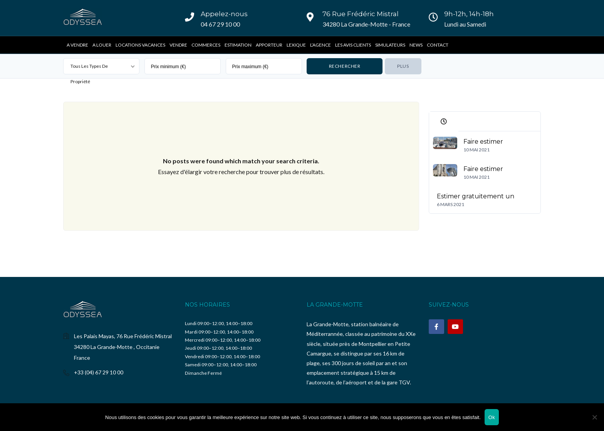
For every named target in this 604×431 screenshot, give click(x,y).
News (416, 45)
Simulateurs (390, 45)
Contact (437, 45)
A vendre (77, 45)
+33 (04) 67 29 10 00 (98, 372)
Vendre (178, 45)
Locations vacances (140, 45)
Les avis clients (353, 45)
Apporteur (269, 45)
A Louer (101, 45)
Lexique (296, 45)
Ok (491, 417)
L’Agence (320, 45)
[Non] (594, 417)
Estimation (238, 45)
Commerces (205, 45)
